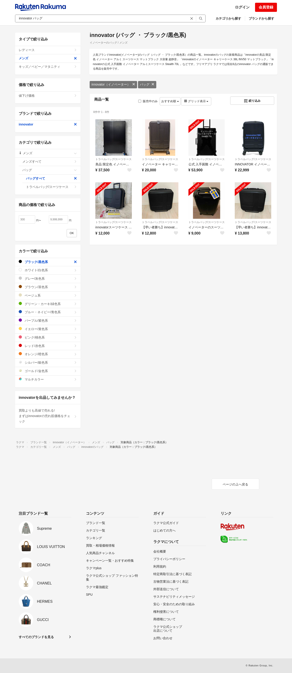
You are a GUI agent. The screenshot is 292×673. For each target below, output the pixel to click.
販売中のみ (148, 101)
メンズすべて (49, 161)
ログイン (242, 7)
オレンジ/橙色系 (48, 354)
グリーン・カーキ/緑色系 (48, 304)
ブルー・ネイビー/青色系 (48, 312)
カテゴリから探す (228, 18)
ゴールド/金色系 (48, 371)
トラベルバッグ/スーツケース (113, 159)
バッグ (147, 84)
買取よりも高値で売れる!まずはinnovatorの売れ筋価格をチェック (48, 416)
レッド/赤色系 (48, 346)
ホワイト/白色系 (48, 270)
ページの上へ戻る (235, 484)
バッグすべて (51, 178)
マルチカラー (48, 379)
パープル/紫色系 (48, 320)
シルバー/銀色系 (48, 362)
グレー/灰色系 (48, 278)
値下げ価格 (48, 95)
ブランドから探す (261, 18)
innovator (48, 124)
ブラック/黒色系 (48, 262)
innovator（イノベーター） (113, 84)
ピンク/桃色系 (48, 337)
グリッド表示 (196, 101)
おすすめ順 (170, 101)
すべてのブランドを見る (36, 637)
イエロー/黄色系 (48, 329)
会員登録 (266, 7)
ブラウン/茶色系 (48, 287)
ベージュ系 (48, 295)
